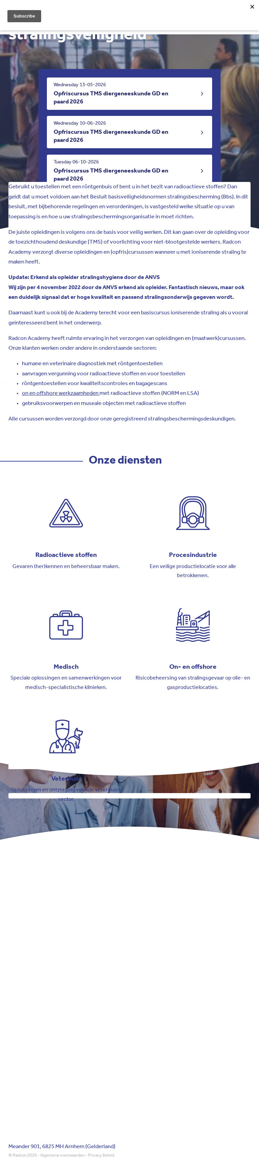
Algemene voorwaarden (62, 1155)
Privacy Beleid (101, 1155)
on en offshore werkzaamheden (60, 393)
